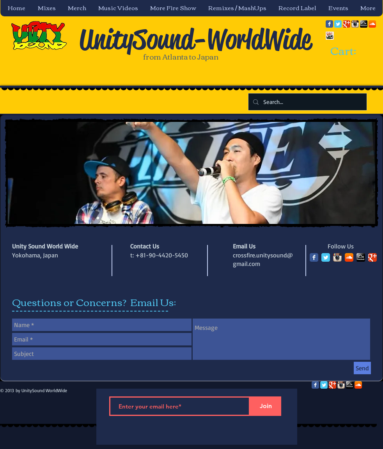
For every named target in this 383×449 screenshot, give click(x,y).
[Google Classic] (346, 24)
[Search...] (306, 101)
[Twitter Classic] (338, 24)
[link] (350, 51)
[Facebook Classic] (329, 24)
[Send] (362, 368)
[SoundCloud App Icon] (372, 24)
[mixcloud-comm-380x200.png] (363, 24)
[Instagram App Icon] (355, 24)
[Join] (265, 406)
